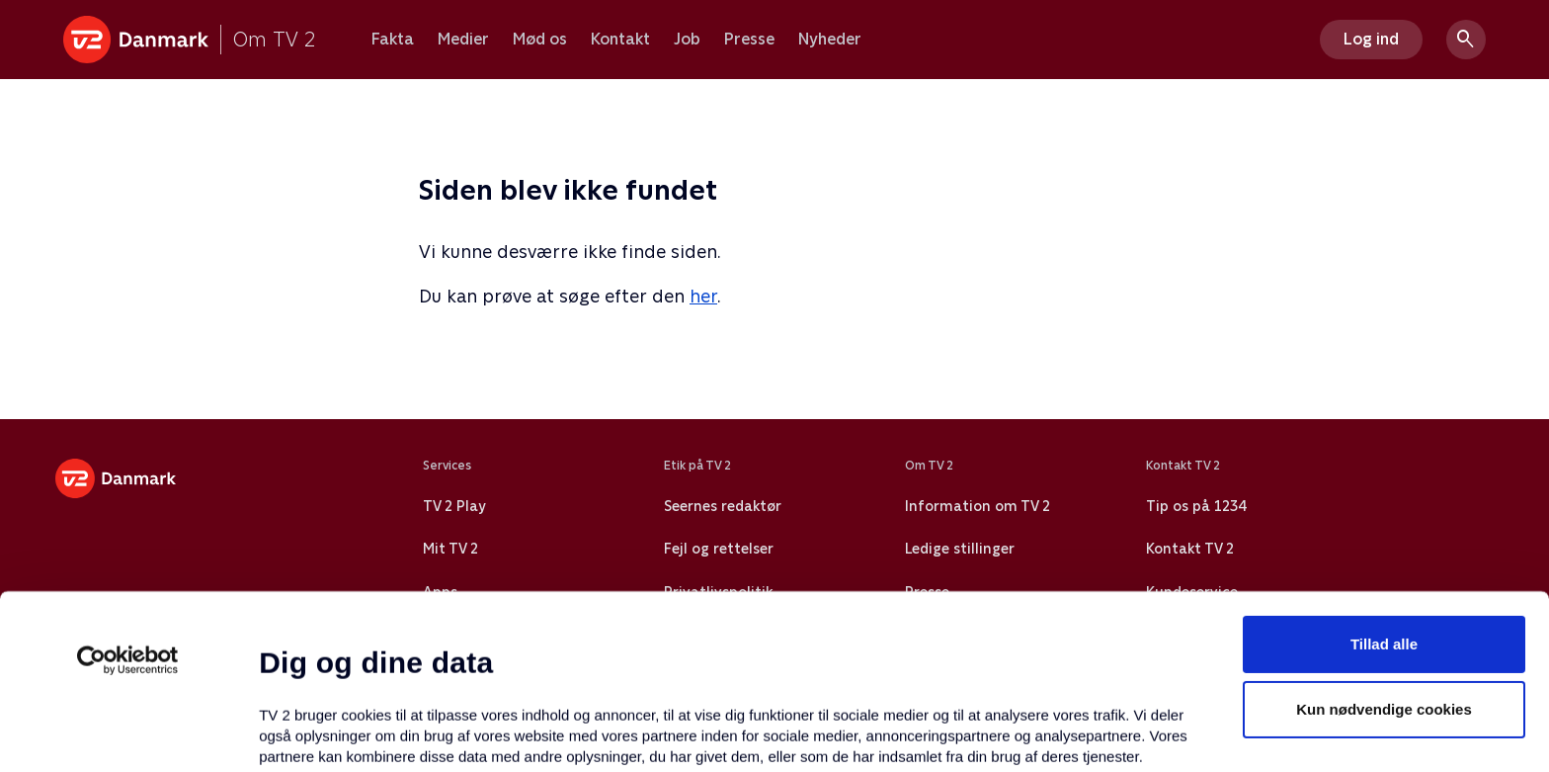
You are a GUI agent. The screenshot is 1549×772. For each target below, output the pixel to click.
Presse (749, 39)
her (703, 296)
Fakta (392, 39)
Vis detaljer (958, 733)
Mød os (540, 39)
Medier (463, 39)
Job (687, 39)
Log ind (1371, 39)
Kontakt (620, 39)
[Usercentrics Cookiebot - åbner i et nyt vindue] (127, 498)
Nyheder (829, 39)
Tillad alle (1384, 481)
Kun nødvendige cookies (1384, 547)
